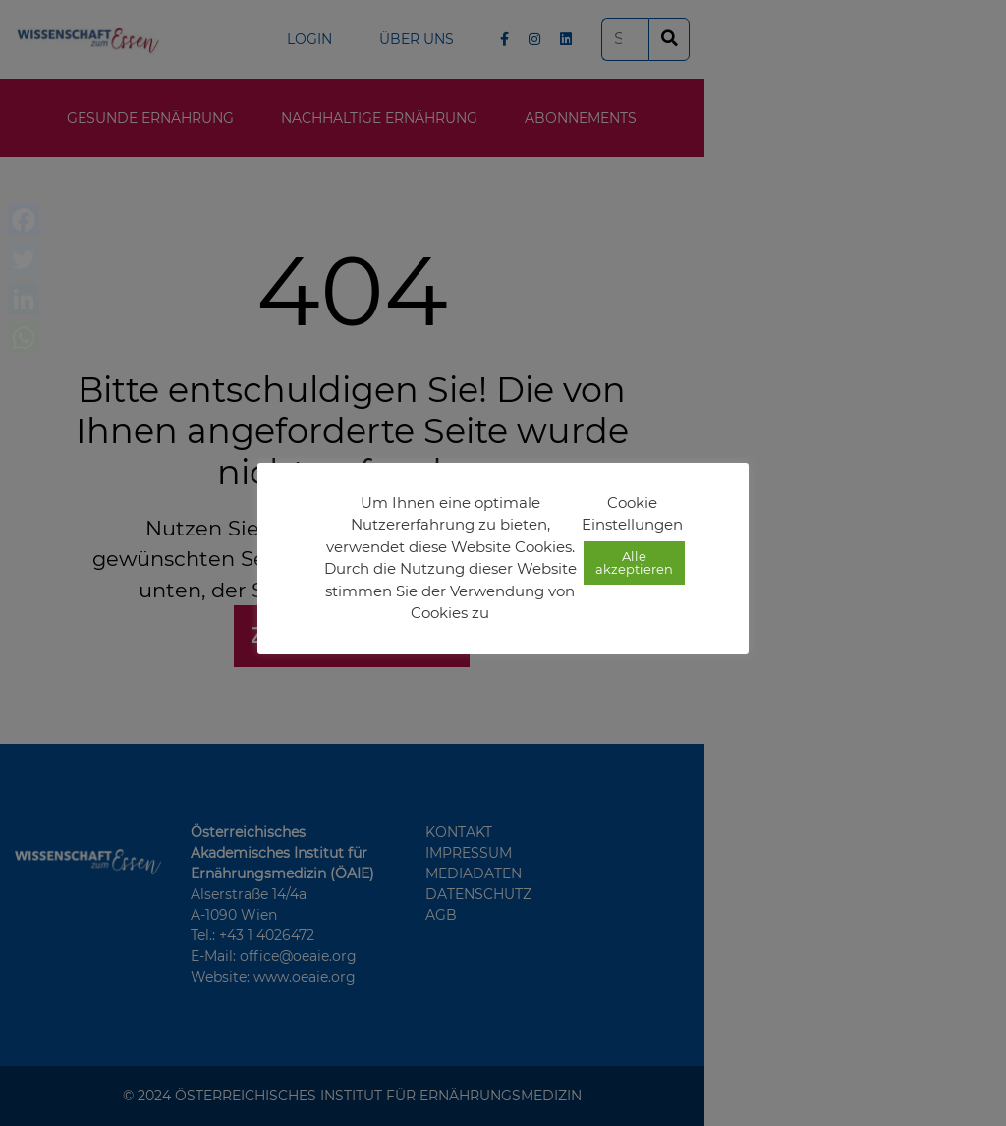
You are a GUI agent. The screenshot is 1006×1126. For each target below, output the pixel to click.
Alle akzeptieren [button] (634, 562)
